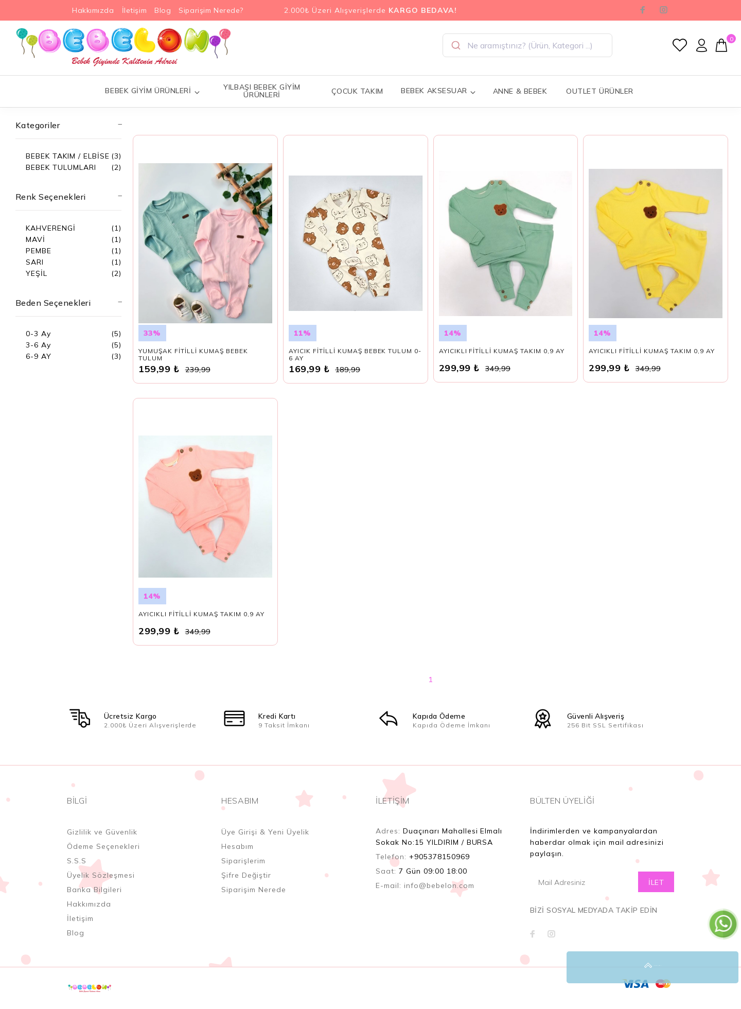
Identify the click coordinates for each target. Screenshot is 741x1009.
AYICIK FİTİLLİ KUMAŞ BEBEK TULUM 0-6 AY (355, 365)
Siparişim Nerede (253, 900)
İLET (656, 893)
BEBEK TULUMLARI (61, 167)
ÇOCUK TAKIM (357, 91)
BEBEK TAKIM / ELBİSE (68, 156)
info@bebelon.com (439, 896)
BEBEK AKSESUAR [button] (438, 91)
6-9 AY (38, 356)
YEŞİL (36, 273)
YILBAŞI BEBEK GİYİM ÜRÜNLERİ (262, 90)
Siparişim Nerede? (211, 10)
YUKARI (722, 967)
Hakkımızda (93, 10)
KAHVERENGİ (51, 228)
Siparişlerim (243, 871)
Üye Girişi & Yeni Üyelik (265, 842)
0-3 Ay (38, 333)
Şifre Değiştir (246, 886)
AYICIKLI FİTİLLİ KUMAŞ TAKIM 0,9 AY (501, 362)
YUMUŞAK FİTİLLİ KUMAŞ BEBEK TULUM (193, 365)
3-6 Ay (38, 345)
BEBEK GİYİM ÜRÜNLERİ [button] (152, 91)
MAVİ (35, 239)
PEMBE (38, 250)
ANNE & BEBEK (520, 91)
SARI (35, 262)
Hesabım (237, 857)
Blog (162, 10)
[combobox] (527, 45)
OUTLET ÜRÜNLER (599, 91)
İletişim (134, 10)
